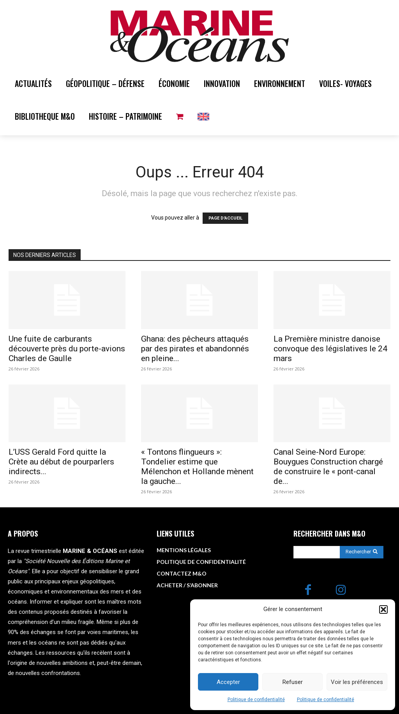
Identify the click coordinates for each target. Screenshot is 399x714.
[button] (383, 609)
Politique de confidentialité (256, 699)
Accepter (228, 682)
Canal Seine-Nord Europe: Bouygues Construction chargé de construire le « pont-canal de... (328, 466)
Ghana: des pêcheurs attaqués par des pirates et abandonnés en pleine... (195, 348)
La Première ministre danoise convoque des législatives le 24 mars (330, 348)
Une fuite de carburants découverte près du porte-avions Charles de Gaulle (67, 348)
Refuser (292, 682)
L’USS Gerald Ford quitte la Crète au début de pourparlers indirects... (61, 461)
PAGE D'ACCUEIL (225, 218)
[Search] (361, 552)
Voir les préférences (357, 682)
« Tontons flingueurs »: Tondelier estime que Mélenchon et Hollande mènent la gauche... (197, 466)
